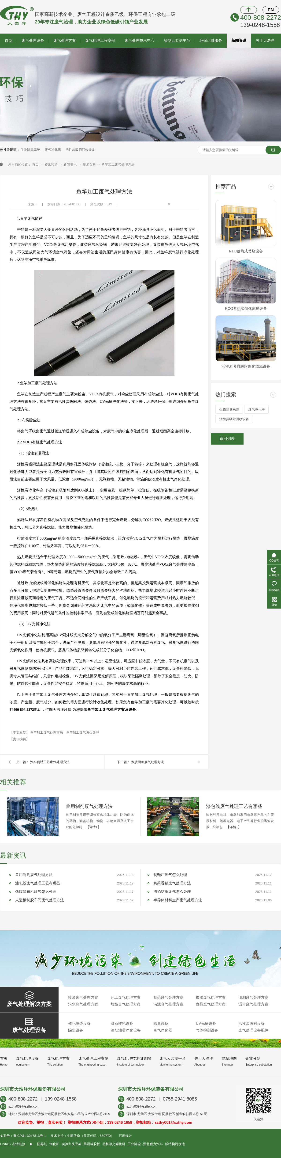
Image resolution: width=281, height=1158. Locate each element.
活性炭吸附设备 (251, 1023)
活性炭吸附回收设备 (80, 150)
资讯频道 (51, 164)
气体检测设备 (207, 1030)
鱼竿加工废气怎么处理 (82, 732)
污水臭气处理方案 (83, 1004)
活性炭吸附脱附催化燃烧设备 (246, 366)
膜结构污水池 (175, 1144)
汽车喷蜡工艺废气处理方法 (50, 762)
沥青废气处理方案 (253, 1004)
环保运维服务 (211, 40)
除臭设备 (160, 1023)
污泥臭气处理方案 (168, 1004)
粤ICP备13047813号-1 (29, 1136)
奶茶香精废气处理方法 (172, 883)
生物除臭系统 (30, 150)
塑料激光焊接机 (113, 1144)
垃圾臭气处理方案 (126, 1004)
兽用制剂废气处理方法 (89, 806)
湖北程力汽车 (153, 1144)
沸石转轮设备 (122, 1023)
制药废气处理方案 (168, 997)
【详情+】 (93, 827)
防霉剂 (42, 1144)
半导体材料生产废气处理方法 (177, 900)
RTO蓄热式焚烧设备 (246, 251)
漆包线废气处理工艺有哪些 (234, 806)
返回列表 (227, 439)
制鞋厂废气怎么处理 (170, 875)
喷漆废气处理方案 (83, 997)
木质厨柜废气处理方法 (147, 762)
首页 (8, 40)
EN (271, 9)
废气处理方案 (64, 40)
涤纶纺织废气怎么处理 (172, 892)
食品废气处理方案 (211, 1004)
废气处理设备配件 (253, 1030)
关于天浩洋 (265, 40)
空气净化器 (162, 1030)
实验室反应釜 (71, 1144)
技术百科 (90, 164)
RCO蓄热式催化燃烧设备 (246, 309)
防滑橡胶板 (92, 1144)
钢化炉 (54, 1144)
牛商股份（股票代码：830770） (90, 1136)
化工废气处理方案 (126, 997)
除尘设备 (75, 1030)
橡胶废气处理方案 (211, 997)
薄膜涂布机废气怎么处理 (35, 892)
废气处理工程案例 (100, 40)
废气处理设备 (33, 40)
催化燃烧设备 (79, 1023)
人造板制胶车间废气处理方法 (39, 900)
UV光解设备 (206, 1023)
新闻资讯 (238, 40)
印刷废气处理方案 (253, 997)
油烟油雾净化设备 (126, 1030)
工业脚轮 (134, 1144)
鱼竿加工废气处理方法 (118, 164)
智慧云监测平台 (177, 40)
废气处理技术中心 (140, 40)
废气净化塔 (53, 150)
